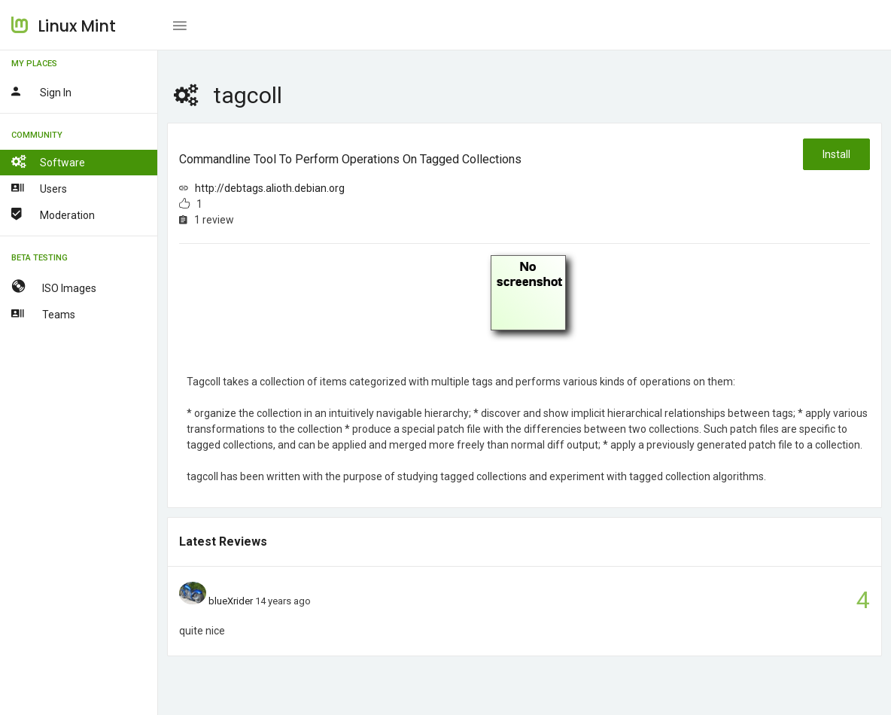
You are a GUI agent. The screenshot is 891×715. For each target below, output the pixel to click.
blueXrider (230, 601)
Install (836, 154)
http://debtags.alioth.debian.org (270, 188)
